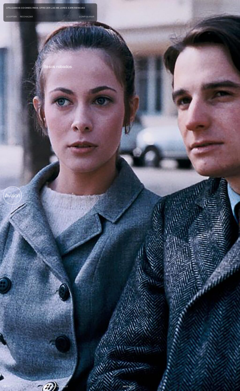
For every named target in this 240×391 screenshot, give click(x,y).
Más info (128, 386)
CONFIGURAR (86, 16)
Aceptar (11, 16)
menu (6, 385)
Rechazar (26, 16)
